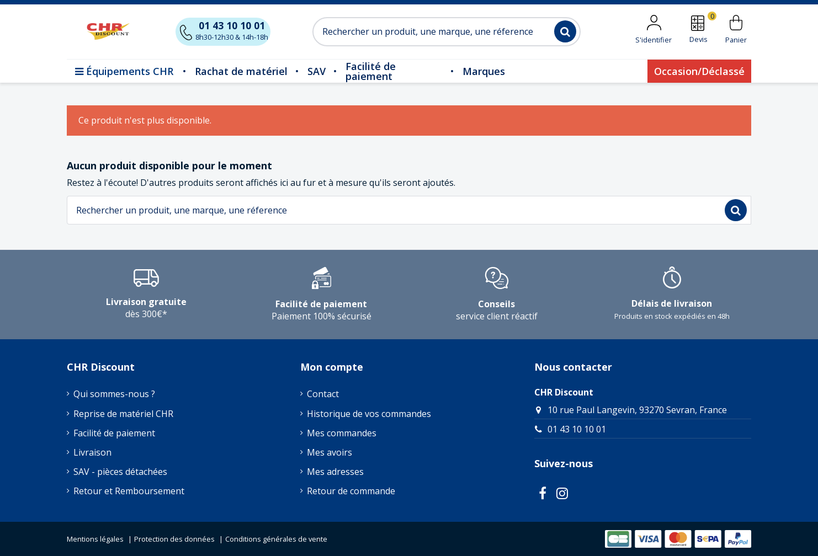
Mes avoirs (329, 452)
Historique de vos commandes (369, 414)
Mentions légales (95, 539)
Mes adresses (335, 472)
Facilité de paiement (114, 433)
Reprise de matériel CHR (123, 414)
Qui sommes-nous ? (114, 394)
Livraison (92, 452)
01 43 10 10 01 (577, 429)
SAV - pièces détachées (120, 472)
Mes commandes (341, 433)
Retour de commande (351, 491)
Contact (323, 394)
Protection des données (174, 539)
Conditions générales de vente (276, 539)
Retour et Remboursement (128, 491)
